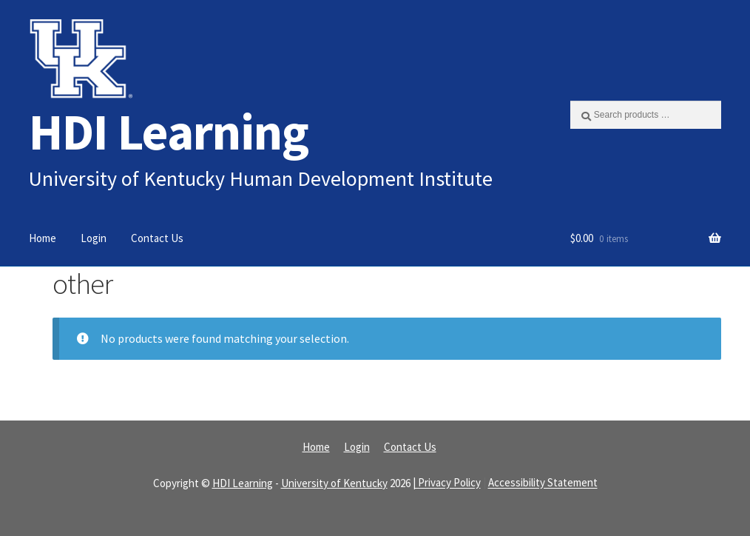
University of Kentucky (334, 483)
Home (42, 238)
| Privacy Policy (447, 483)
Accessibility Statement (543, 483)
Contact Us (157, 238)
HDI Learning (168, 131)
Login (94, 238)
